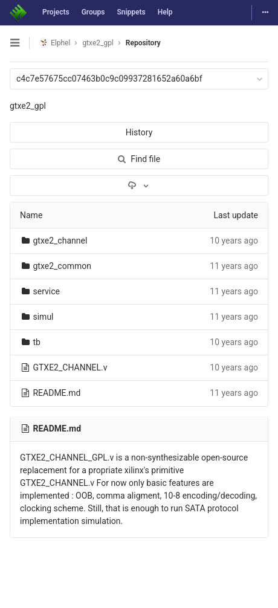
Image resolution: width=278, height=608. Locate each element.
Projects (56, 12)
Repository (143, 43)
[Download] (139, 185)
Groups (93, 12)
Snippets (131, 12)
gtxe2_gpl (28, 106)
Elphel (54, 42)
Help (165, 12)
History (139, 132)
